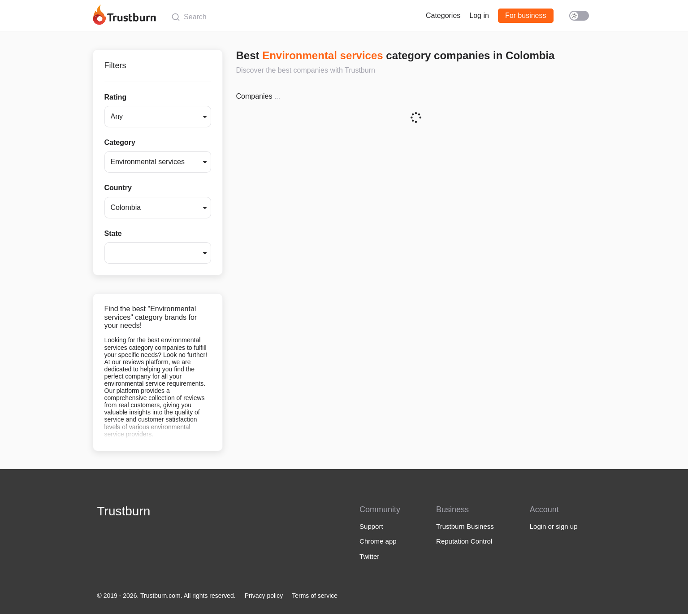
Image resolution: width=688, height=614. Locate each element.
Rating (115, 97)
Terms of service (315, 595)
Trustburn (124, 511)
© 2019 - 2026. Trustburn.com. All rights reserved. (166, 595)
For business (525, 15)
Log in (479, 15)
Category (119, 142)
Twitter (369, 556)
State (113, 233)
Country (118, 188)
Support (371, 526)
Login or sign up (554, 526)
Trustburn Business (465, 526)
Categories (443, 15)
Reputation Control (464, 541)
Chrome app (378, 541)
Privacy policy (264, 595)
